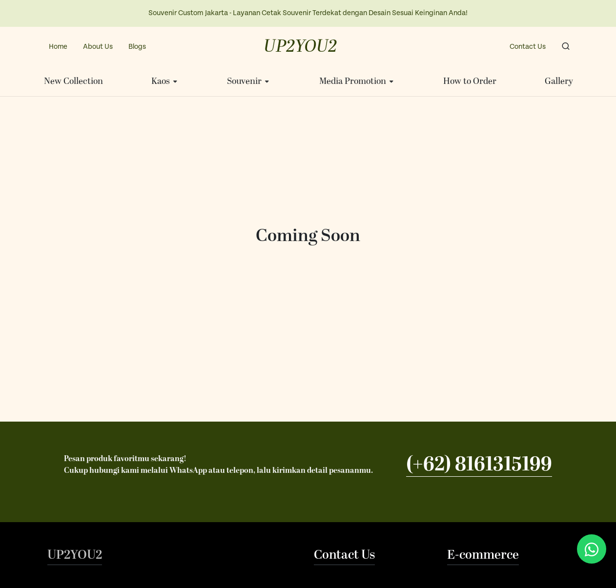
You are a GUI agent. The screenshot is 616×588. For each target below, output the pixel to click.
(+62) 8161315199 (479, 464)
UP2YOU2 (300, 47)
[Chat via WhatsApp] (591, 549)
